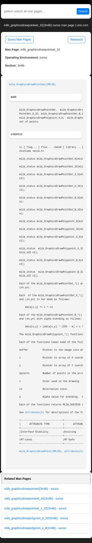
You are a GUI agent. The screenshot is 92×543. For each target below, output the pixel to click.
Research (77, 39)
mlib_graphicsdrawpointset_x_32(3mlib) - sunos (35, 508)
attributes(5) (34, 412)
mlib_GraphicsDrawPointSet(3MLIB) (32, 84)
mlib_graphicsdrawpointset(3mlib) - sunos (31, 488)
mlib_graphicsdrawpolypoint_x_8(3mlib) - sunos (35, 528)
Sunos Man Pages (19, 39)
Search (83, 11)
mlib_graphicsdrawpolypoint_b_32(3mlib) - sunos (36, 518)
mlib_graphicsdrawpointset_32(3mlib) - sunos (33, 498)
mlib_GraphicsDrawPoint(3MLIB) (40, 451)
